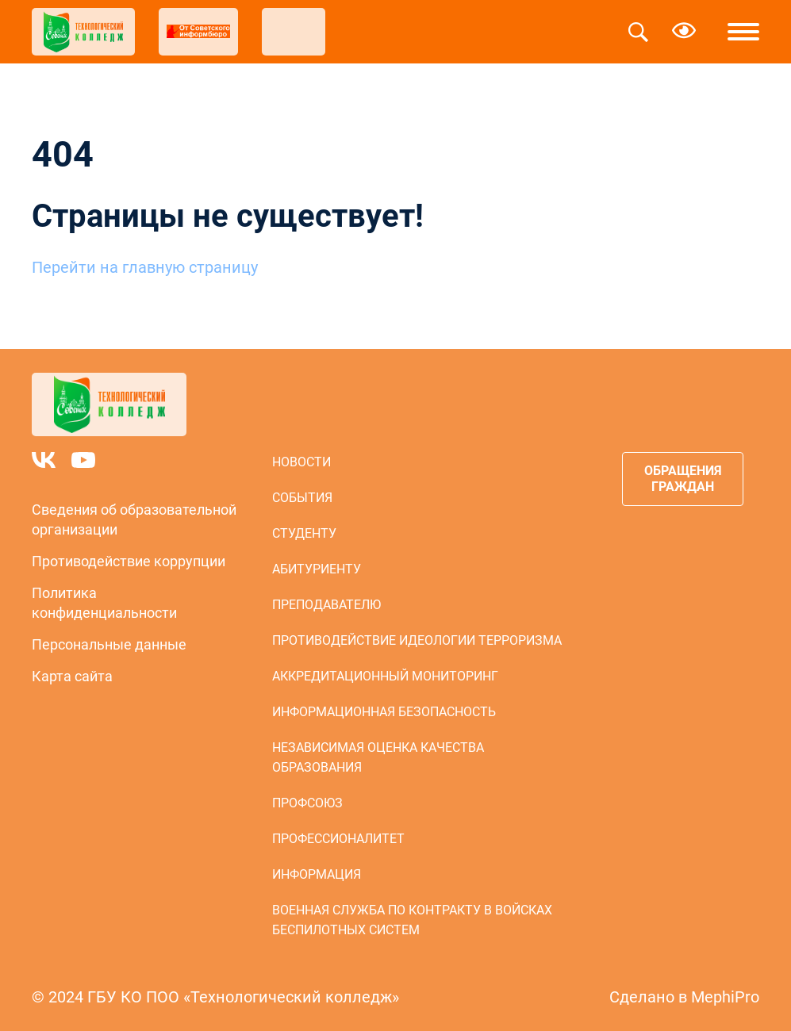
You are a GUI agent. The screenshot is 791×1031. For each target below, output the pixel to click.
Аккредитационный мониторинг (385, 676)
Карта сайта (72, 676)
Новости (301, 462)
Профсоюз (307, 803)
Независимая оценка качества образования (378, 757)
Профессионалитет (338, 838)
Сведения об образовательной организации (134, 519)
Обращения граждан (683, 478)
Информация (316, 874)
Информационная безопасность (384, 711)
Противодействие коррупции (128, 561)
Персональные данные (109, 644)
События (302, 497)
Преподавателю (326, 604)
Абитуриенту (316, 569)
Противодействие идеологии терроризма (417, 640)
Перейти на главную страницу (145, 267)
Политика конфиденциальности (104, 602)
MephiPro (725, 996)
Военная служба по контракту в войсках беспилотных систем (412, 920)
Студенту (304, 533)
